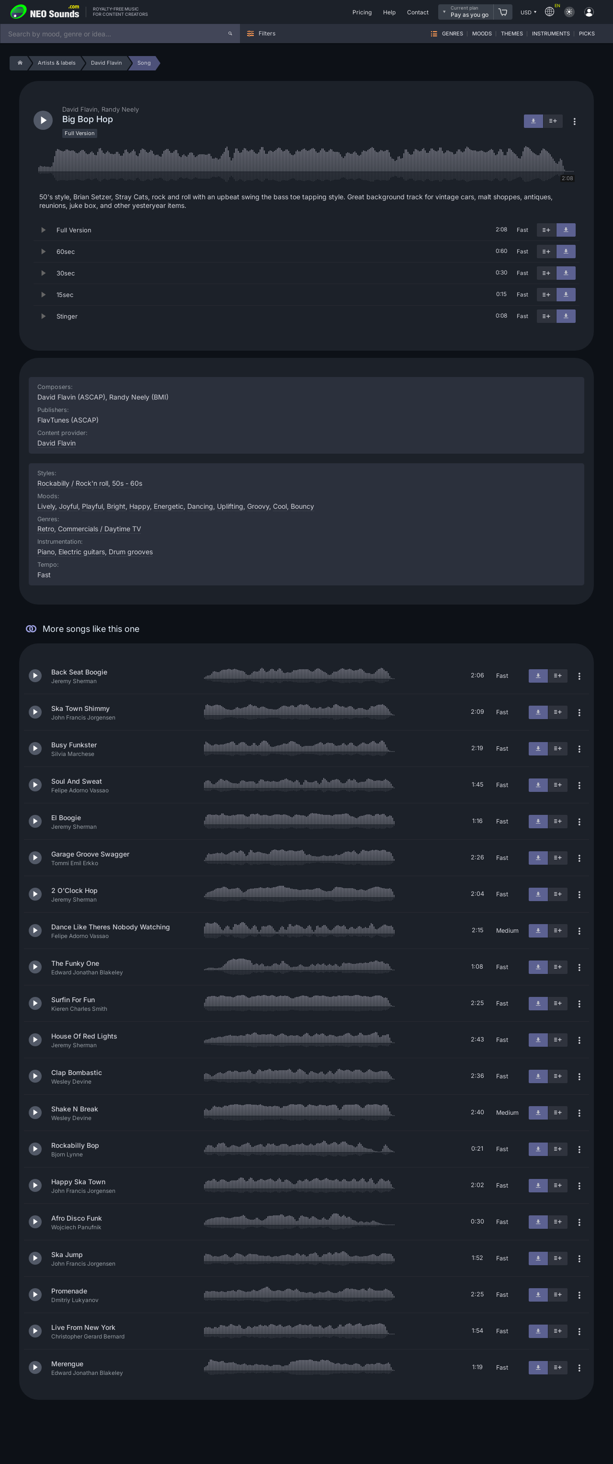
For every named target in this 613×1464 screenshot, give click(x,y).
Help (389, 12)
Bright (116, 506)
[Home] (18, 63)
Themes (512, 33)
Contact (418, 12)
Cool (280, 506)
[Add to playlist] (546, 230)
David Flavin (56, 443)
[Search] (230, 33)
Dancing (200, 506)
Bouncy (302, 506)
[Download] (566, 230)
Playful (92, 506)
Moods (482, 33)
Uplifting (230, 506)
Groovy (258, 506)
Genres (452, 33)
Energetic (168, 506)
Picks (587, 33)
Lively (46, 506)
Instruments (551, 33)
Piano (46, 552)
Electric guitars (81, 552)
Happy (139, 506)
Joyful (68, 506)
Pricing (362, 12)
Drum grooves (131, 552)
